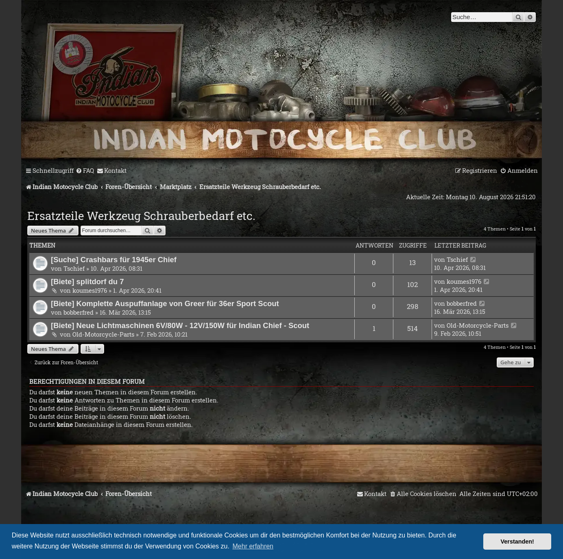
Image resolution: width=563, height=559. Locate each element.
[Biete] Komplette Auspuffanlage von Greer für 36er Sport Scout (165, 303)
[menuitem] (85, 171)
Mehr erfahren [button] (253, 546)
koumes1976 (89, 290)
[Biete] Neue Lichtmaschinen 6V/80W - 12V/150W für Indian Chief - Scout (180, 325)
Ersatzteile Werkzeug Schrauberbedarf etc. (141, 215)
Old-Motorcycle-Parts (103, 334)
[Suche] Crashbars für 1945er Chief (114, 259)
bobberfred (78, 312)
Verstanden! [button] (517, 541)
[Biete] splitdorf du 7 (87, 281)
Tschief (74, 268)
